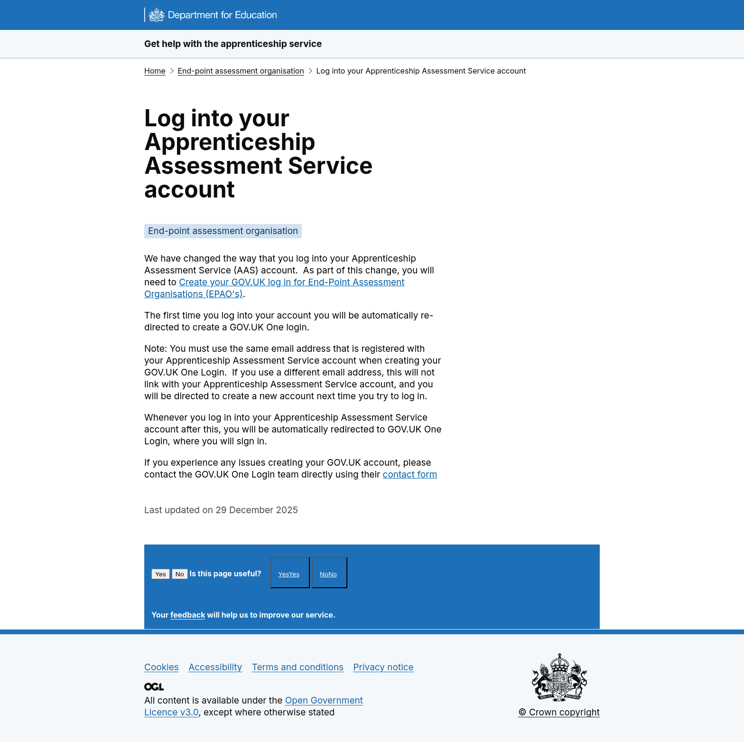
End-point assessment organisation (240, 70)
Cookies (161, 667)
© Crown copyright (559, 712)
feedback (187, 615)
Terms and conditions (298, 667)
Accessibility (215, 667)
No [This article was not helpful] (180, 574)
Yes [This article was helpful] (160, 574)
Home (155, 70)
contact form (410, 474)
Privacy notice (383, 667)
